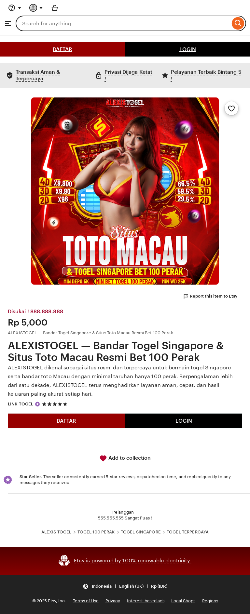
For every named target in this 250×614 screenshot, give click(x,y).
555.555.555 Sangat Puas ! (125, 518)
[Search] (238, 23)
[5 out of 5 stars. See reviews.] (55, 404)
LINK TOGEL (20, 404)
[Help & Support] (14, 8)
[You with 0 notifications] (36, 8)
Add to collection (125, 458)
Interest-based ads (145, 600)
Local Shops (183, 600)
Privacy (112, 600)
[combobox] (123, 23)
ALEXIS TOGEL (56, 532)
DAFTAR (62, 49)
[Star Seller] (37, 404)
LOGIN (187, 49)
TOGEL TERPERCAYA (188, 532)
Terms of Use (86, 600)
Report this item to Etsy (210, 297)
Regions (210, 600)
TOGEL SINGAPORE (141, 532)
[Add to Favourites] (231, 108)
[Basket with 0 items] (54, 8)
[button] (125, 587)
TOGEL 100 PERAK (96, 532)
